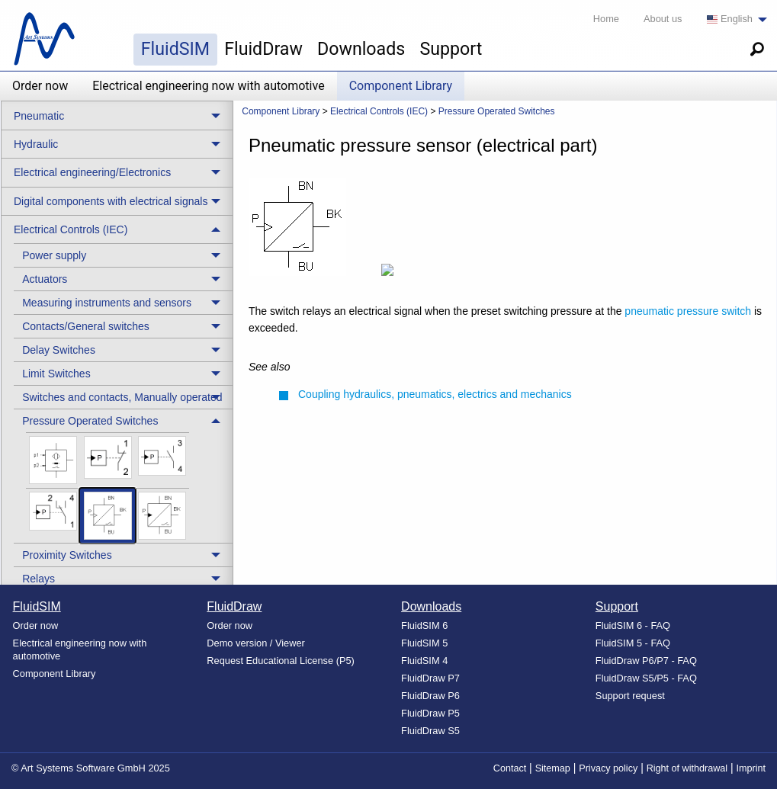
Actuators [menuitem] (44, 279)
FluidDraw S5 (430, 730)
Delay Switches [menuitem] (58, 350)
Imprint (751, 768)
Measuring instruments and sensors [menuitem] (106, 303)
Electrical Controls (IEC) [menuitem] (70, 229)
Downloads (361, 48)
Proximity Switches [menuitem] (66, 555)
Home (606, 18)
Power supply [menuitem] (54, 255)
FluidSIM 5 (424, 643)
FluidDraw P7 (430, 678)
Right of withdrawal (687, 768)
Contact (509, 768)
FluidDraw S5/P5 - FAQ (646, 678)
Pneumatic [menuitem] (39, 116)
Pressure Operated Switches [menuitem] (90, 421)
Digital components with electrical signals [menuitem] (110, 201)
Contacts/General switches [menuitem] (85, 326)
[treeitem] (123, 255)
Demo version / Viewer (256, 643)
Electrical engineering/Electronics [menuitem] (92, 172)
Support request (630, 695)
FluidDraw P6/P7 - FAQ (646, 660)
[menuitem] (733, 19)
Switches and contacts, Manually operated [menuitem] (122, 397)
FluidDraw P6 (430, 695)
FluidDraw (263, 48)
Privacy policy (608, 768)
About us (663, 18)
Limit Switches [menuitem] (56, 373)
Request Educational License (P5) (281, 660)
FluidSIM (175, 48)
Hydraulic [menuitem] (36, 144)
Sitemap (552, 768)
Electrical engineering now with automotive (208, 86)
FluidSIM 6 (424, 625)
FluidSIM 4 (424, 660)
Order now (40, 86)
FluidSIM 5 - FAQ (633, 643)
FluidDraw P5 (430, 713)
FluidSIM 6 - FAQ (633, 625)
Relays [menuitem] (38, 579)
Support (450, 48)
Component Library (400, 86)
